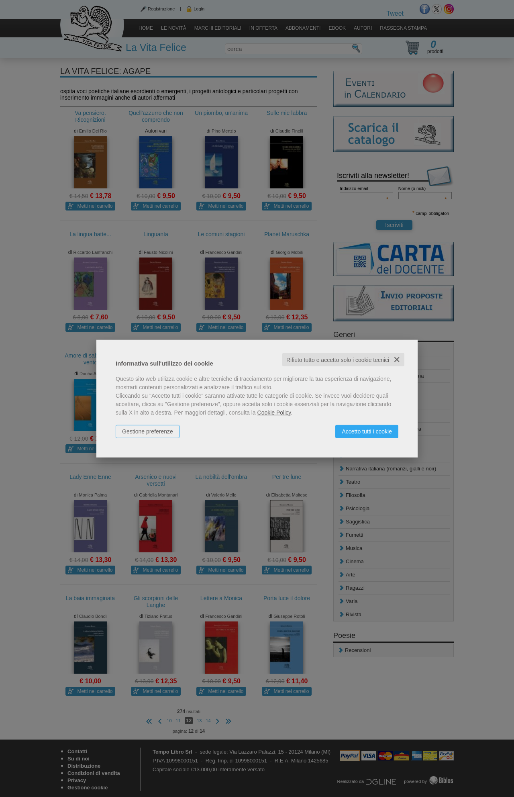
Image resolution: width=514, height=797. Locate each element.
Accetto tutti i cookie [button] (367, 431)
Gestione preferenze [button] (147, 431)
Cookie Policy (274, 412)
